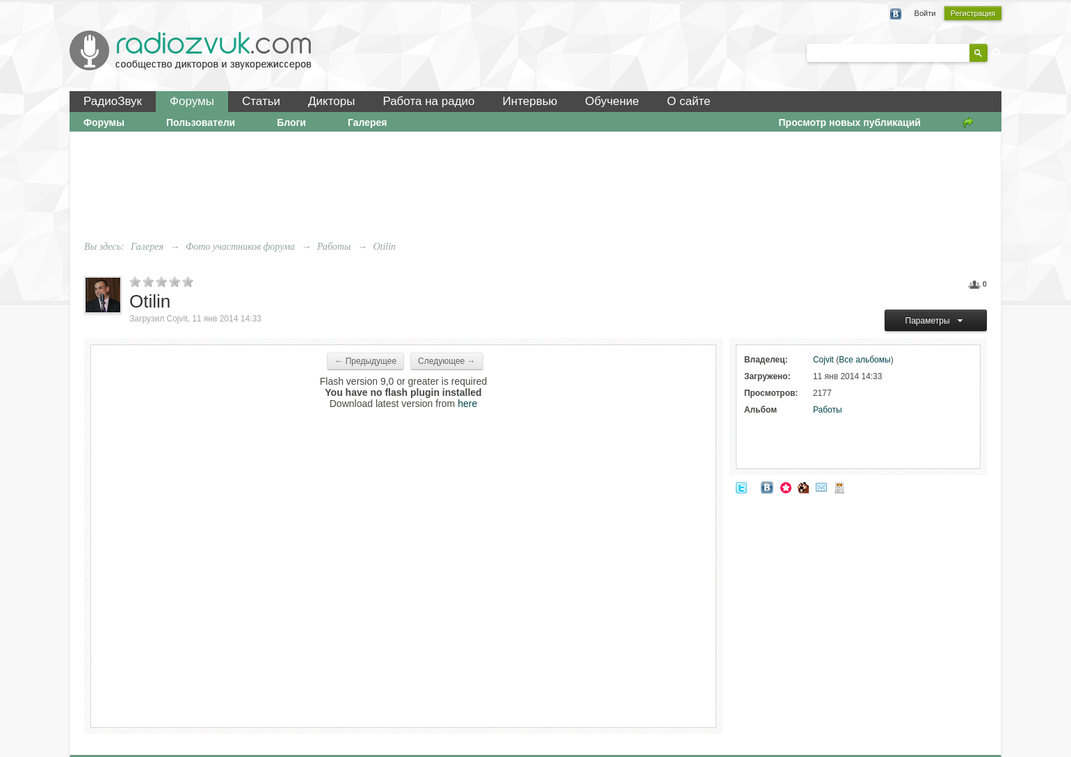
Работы (827, 410)
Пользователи (200, 122)
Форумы (192, 101)
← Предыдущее (365, 361)
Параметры (936, 321)
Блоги (291, 122)
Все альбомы (864, 360)
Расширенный (995, 52)
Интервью (530, 101)
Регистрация (973, 13)
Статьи (261, 101)
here (467, 403)
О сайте (688, 101)
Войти (925, 13)
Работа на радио (428, 101)
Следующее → (447, 361)
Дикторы (331, 101)
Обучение (612, 101)
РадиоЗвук (112, 101)
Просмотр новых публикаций (850, 122)
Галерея (367, 122)
